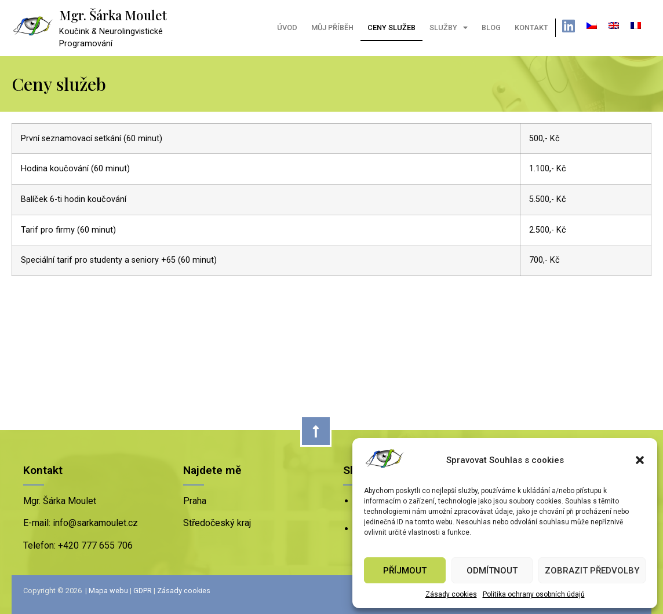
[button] (640, 460)
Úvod (287, 27)
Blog (491, 27)
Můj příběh (332, 27)
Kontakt (531, 27)
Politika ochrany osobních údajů (534, 594)
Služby (448, 28)
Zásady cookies (451, 594)
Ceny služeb (391, 27)
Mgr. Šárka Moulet (113, 15)
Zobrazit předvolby (592, 570)
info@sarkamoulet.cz (94, 522)
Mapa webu (108, 590)
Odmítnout (492, 570)
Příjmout (405, 570)
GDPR (142, 590)
